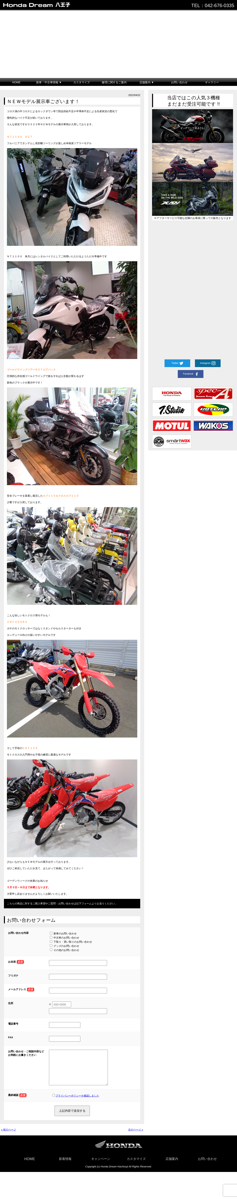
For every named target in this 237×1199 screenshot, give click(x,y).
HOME (16, 82)
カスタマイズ (81, 82)
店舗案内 (172, 1164)
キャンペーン (100, 1164)
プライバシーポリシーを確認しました (77, 1101)
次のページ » (135, 1135)
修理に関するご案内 (114, 82)
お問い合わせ (179, 82)
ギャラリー (212, 82)
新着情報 (65, 1164)
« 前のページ (8, 1135)
